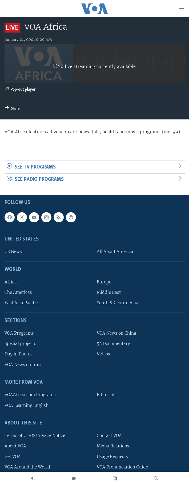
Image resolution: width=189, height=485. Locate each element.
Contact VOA (109, 435)
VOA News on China (116, 333)
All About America (115, 251)
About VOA (15, 445)
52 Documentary (113, 343)
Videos (103, 353)
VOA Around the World (27, 467)
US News (13, 251)
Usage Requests (112, 456)
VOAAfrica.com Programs (30, 394)
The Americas (18, 292)
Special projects (20, 343)
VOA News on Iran (23, 364)
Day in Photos (19, 353)
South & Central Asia (117, 302)
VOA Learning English (27, 405)
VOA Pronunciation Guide (122, 467)
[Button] (12, 109)
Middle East (109, 292)
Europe (104, 281)
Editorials (106, 394)
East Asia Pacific (21, 302)
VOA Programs (19, 333)
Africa (11, 281)
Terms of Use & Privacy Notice (35, 435)
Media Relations (113, 445)
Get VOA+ (14, 456)
